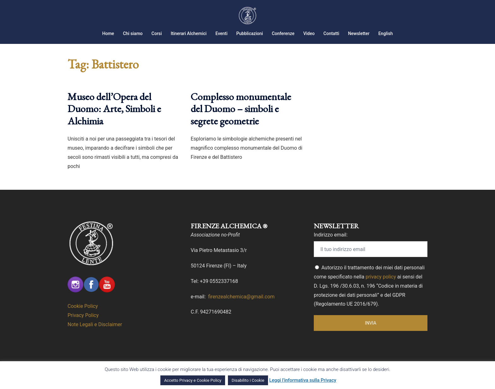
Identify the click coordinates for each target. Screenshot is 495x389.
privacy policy (381, 277)
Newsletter (359, 33)
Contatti (331, 33)
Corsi (157, 33)
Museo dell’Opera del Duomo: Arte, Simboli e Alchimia (114, 109)
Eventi (221, 33)
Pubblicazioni (249, 33)
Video (309, 33)
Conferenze (283, 33)
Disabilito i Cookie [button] (248, 380)
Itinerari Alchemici (189, 33)
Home (108, 33)
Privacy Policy (83, 315)
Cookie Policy (83, 306)
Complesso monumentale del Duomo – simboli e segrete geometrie (241, 109)
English (385, 33)
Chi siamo (132, 33)
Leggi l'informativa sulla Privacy (302, 380)
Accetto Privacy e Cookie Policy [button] (192, 380)
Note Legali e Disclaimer (95, 324)
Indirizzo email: (331, 235)
